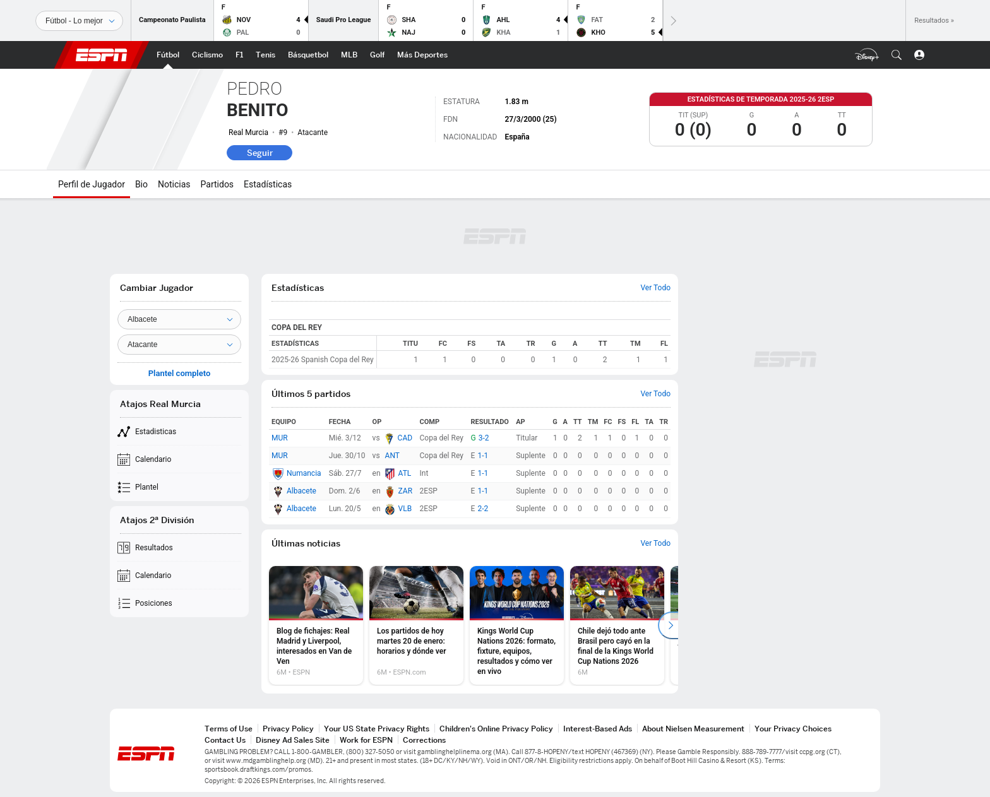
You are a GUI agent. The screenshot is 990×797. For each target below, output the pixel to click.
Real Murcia (248, 132)
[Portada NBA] (308, 55)
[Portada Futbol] (168, 55)
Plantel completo (179, 373)
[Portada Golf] (377, 55)
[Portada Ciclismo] (207, 55)
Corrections (424, 740)
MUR (279, 438)
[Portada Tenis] (265, 55)
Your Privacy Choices (793, 728)
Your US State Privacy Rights (376, 728)
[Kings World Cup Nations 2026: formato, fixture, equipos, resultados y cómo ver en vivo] (517, 625)
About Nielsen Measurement (693, 728)
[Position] (179, 344)
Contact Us (225, 740)
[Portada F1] (239, 55)
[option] (316, 625)
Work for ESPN (366, 740)
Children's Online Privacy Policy (496, 728)
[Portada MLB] (349, 55)
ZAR (405, 491)
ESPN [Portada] (102, 55)
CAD (405, 438)
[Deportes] (79, 20)
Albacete (301, 491)
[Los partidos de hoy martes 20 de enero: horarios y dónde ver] (416, 625)
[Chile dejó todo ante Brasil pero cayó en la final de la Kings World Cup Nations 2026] (617, 625)
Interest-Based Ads (597, 728)
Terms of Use (229, 728)
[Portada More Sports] (422, 55)
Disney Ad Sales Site (293, 740)
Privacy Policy (288, 728)
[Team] (179, 319)
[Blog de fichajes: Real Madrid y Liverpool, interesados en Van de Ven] (316, 625)
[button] (897, 55)
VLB (405, 508)
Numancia (304, 473)
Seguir (260, 152)
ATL (405, 473)
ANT (392, 455)
